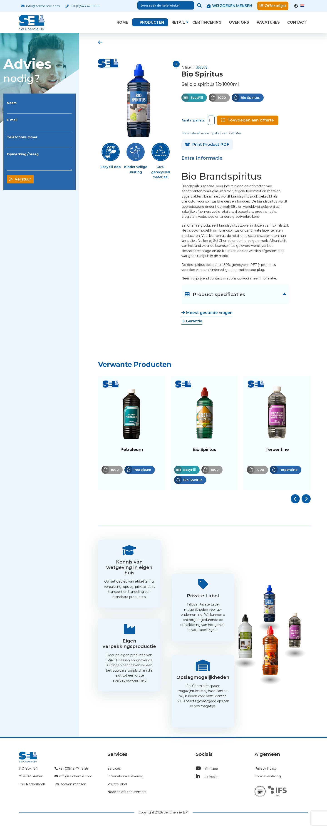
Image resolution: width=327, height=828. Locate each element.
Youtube (207, 768)
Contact (297, 22)
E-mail (12, 120)
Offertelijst (273, 5)
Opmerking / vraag (23, 154)
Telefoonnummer (22, 137)
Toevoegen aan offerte (247, 119)
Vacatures (268, 22)
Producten (152, 22)
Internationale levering (125, 776)
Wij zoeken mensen (70, 783)
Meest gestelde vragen (207, 312)
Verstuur (20, 179)
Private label (117, 783)
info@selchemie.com (40, 6)
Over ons (239, 22)
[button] (295, 498)
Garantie (191, 320)
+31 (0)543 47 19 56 (82, 6)
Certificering (206, 22)
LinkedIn (207, 776)
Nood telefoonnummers (126, 791)
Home (122, 22)
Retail (178, 22)
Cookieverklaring (268, 776)
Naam (12, 103)
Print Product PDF (207, 144)
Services (114, 768)
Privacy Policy (266, 768)
